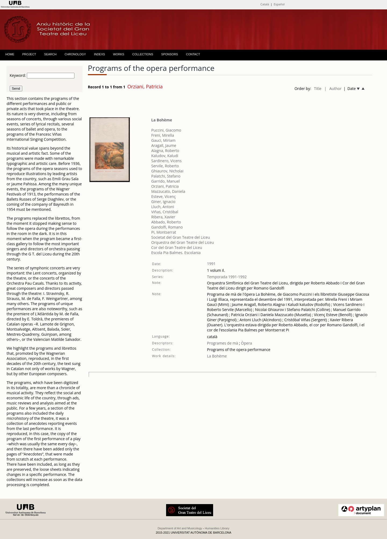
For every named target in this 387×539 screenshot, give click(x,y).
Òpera (246, 343)
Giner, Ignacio (163, 201)
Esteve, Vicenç (163, 196)
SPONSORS (169, 54)
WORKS (118, 54)
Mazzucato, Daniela (168, 191)
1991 (211, 263)
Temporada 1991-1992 (227, 276)
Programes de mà (222, 343)
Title (317, 88)
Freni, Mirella (162, 135)
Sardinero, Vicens (166, 160)
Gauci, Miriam (163, 140)
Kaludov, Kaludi (164, 155)
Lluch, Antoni (162, 206)
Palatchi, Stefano (166, 176)
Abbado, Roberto (166, 222)
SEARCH (50, 54)
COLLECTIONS (142, 54)
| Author (333, 88)
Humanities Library (217, 528)
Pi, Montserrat (163, 232)
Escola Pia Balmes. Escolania (176, 252)
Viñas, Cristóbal (164, 211)
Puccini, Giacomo (166, 130)
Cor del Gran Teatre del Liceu (176, 247)
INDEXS (99, 54)
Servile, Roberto (165, 165)
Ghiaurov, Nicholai (167, 170)
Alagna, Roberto (165, 150)
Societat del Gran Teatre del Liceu (180, 237)
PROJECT (29, 54)
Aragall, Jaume (163, 145)
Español (279, 4)
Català (264, 4)
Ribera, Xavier (163, 216)
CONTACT (193, 54)
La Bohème (161, 119)
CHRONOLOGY (75, 54)
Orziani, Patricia (165, 186)
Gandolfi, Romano (167, 227)
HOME (9, 54)
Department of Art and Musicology (179, 528)
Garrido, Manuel (165, 181)
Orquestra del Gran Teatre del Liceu (182, 242)
